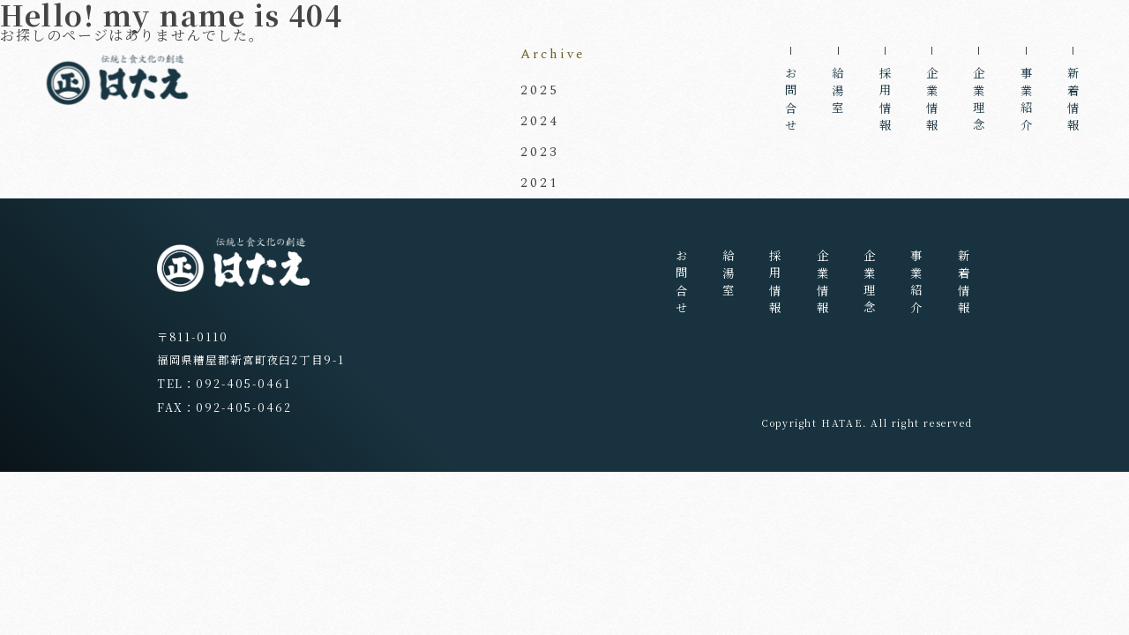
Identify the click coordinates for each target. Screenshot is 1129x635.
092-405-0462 (243, 407)
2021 (539, 183)
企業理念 (979, 102)
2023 (539, 152)
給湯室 (838, 93)
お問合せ (791, 102)
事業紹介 (1026, 102)
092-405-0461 (243, 384)
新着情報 (1073, 102)
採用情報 (885, 102)
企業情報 (932, 102)
